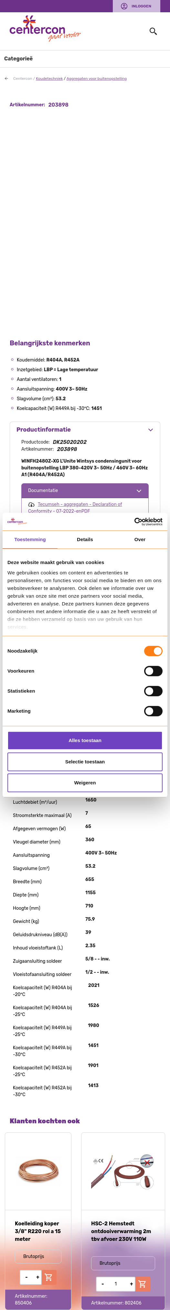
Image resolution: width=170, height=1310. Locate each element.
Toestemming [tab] (30, 539)
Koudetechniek (49, 78)
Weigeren (85, 782)
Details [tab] (85, 539)
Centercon (22, 78)
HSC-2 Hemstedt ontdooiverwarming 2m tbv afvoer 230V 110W (121, 1231)
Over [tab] (140, 539)
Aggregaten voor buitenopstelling (97, 78)
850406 (23, 1303)
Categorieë (18, 59)
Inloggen (141, 6)
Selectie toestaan (85, 761)
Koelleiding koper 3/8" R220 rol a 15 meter (38, 1231)
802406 (133, 1303)
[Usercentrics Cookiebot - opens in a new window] (134, 522)
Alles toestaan (85, 740)
